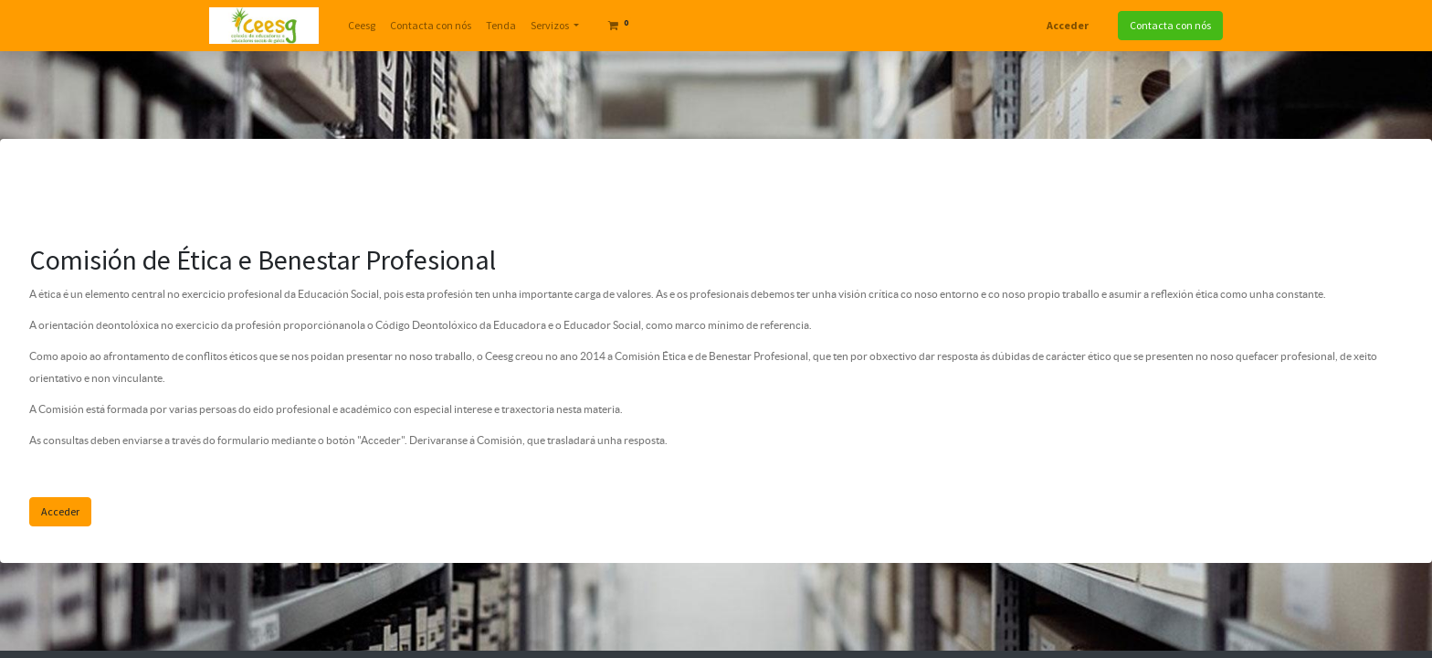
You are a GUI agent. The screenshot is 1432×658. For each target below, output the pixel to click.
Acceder (1068, 25)
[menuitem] (362, 25)
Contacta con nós (1170, 25)
